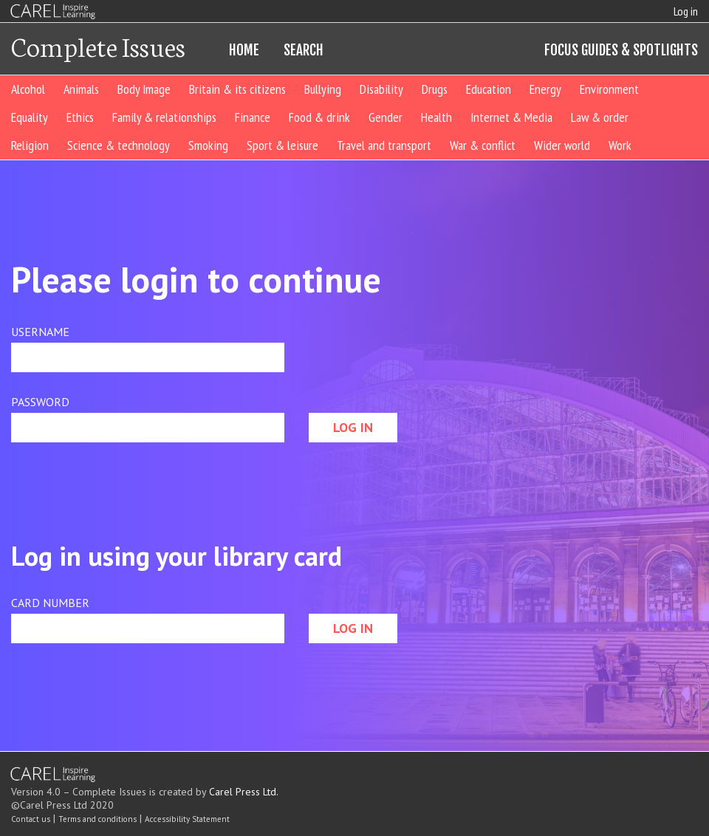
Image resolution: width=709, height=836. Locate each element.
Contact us (30, 819)
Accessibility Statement (187, 819)
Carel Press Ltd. (243, 791)
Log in (686, 11)
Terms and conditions (97, 819)
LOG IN (353, 427)
